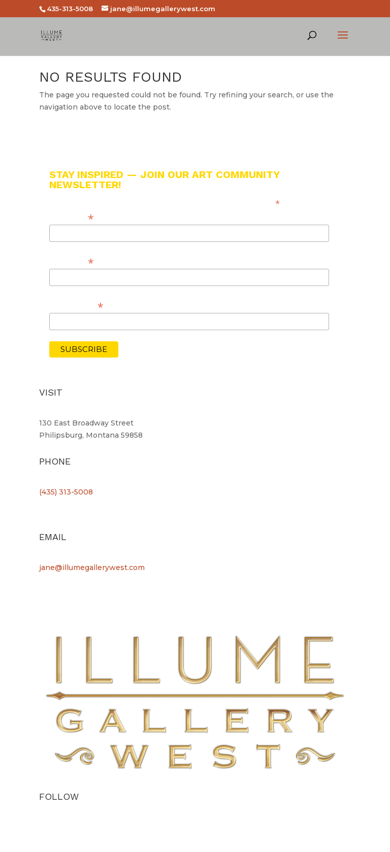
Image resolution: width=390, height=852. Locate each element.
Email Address (76, 305)
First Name (71, 217)
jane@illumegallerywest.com (92, 567)
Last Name (71, 261)
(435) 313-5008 (66, 491)
